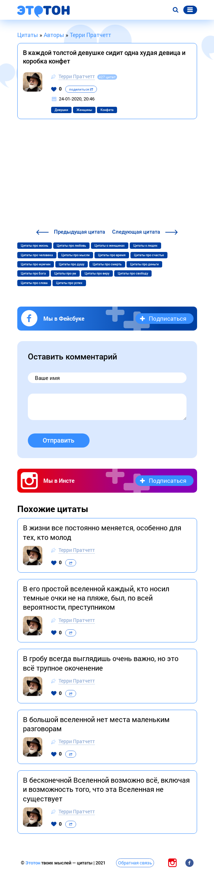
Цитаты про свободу (133, 273)
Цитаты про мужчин (35, 264)
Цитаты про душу (71, 264)
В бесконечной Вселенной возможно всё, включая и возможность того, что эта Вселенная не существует (106, 789)
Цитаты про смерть (107, 264)
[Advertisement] (107, 174)
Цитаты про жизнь (34, 245)
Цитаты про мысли (75, 255)
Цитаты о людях (145, 245)
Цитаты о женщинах (109, 245)
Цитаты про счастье (149, 255)
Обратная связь (135, 862)
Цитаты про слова (34, 283)
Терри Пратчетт (77, 76)
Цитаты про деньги (144, 264)
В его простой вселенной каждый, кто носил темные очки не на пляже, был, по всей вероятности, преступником (96, 598)
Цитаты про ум (65, 273)
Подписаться (168, 318)
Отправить (58, 440)
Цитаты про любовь (71, 245)
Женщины (84, 110)
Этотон (33, 862)
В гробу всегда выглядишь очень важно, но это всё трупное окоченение (100, 663)
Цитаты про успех (69, 283)
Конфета (107, 110)
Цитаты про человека (37, 255)
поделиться (81, 89)
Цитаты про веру (97, 273)
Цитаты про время (112, 255)
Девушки (61, 110)
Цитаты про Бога (33, 273)
